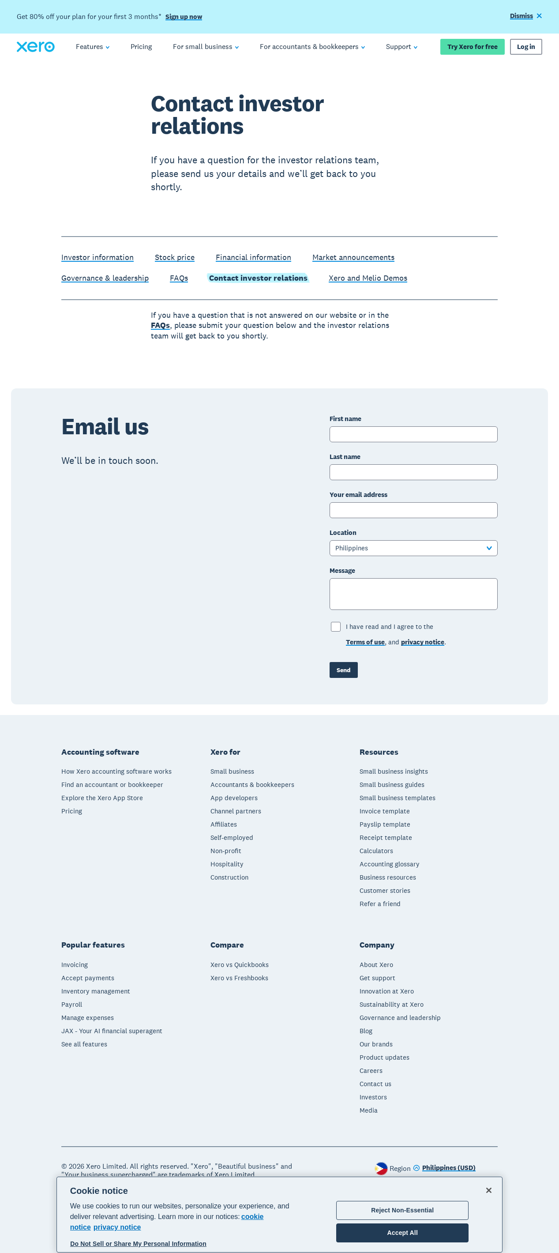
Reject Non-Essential (402, 1210)
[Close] (489, 1190)
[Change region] (444, 1168)
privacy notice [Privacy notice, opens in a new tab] (117, 1227)
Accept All (402, 1232)
